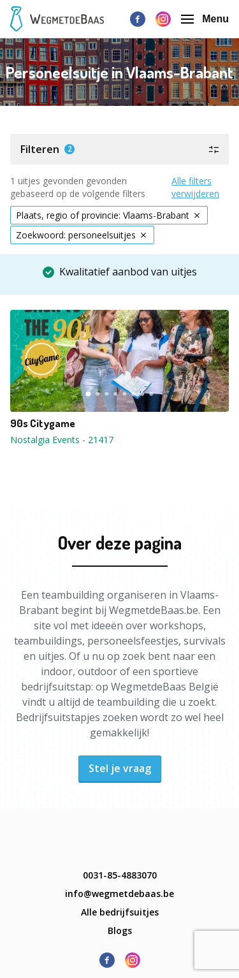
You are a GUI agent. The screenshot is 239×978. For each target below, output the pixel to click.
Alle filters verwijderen (195, 187)
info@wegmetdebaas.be (119, 893)
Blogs (120, 930)
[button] (119, 149)
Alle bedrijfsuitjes (120, 912)
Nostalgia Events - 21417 (61, 440)
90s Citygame (42, 423)
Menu (205, 18)
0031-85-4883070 (120, 875)
